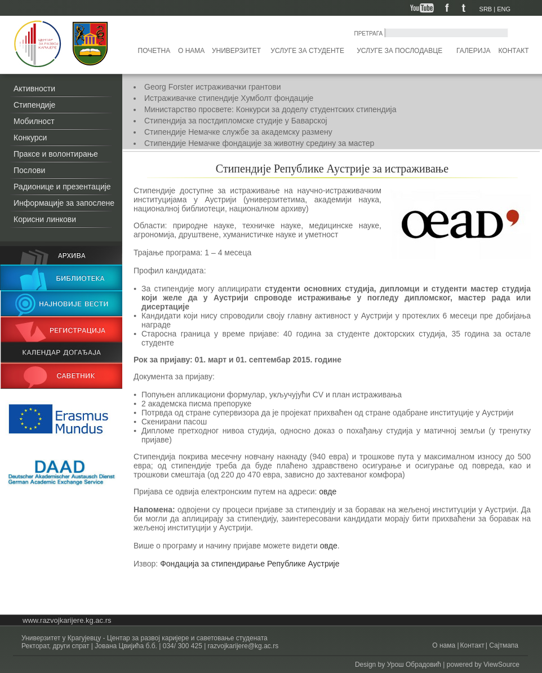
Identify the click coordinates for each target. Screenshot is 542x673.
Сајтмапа (502, 645)
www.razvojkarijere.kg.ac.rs (67, 620)
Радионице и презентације (62, 186)
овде (329, 491)
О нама (191, 51)
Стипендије (34, 104)
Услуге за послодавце (399, 51)
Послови (29, 170)
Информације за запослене (64, 202)
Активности (34, 88)
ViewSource (501, 664)
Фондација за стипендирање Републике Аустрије (249, 563)
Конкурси (30, 137)
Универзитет (236, 51)
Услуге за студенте (307, 51)
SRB (485, 9)
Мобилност (34, 121)
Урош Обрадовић (414, 664)
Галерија (473, 51)
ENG (503, 9)
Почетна (154, 51)
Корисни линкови (45, 219)
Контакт (514, 51)
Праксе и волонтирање (56, 153)
